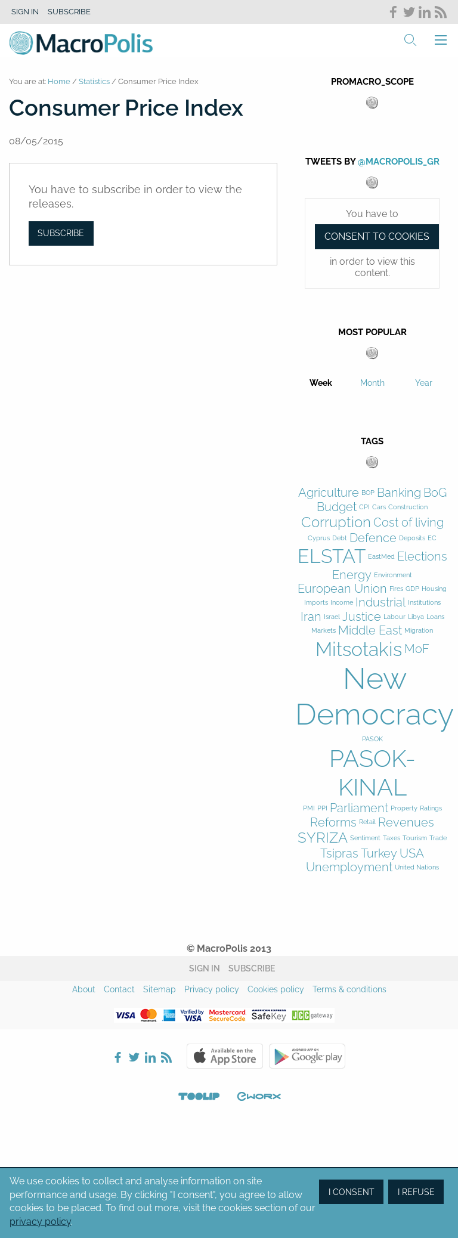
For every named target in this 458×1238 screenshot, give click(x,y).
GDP (412, 589)
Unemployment (349, 867)
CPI (364, 507)
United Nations (417, 867)
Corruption (336, 522)
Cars (379, 507)
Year (423, 383)
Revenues (406, 823)
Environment (393, 575)
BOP (368, 493)
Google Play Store (307, 1056)
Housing (434, 589)
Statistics (94, 81)
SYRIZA (323, 838)
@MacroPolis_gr (399, 161)
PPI (322, 808)
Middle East (370, 630)
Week (321, 383)
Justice (361, 617)
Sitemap (159, 989)
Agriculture (328, 493)
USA (412, 854)
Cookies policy (275, 989)
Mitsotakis (358, 649)
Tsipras (339, 854)
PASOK (372, 739)
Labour (394, 617)
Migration (418, 631)
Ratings (431, 808)
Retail (367, 822)
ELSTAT (332, 556)
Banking (399, 493)
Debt (339, 538)
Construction (408, 507)
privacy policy (40, 1221)
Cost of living (408, 523)
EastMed (381, 557)
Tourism (415, 838)
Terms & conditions (349, 989)
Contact (119, 989)
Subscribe (69, 11)
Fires (396, 589)
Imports (316, 602)
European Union (342, 589)
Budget (337, 507)
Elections (422, 557)
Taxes (391, 838)
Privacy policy (211, 989)
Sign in (25, 11)
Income (341, 602)
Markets (323, 631)
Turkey (379, 854)
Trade (438, 838)
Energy (352, 575)
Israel (332, 617)
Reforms (333, 823)
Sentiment (365, 838)
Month (372, 383)
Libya (416, 617)
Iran (311, 617)
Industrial (380, 602)
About (83, 989)
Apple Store (225, 1056)
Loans (435, 617)
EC (432, 538)
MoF (416, 649)
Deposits (412, 538)
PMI (309, 808)
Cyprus (319, 538)
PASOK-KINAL (372, 772)
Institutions (424, 602)
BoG (435, 493)
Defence (373, 538)
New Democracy (374, 696)
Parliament (359, 808)
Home (59, 81)
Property (404, 808)
